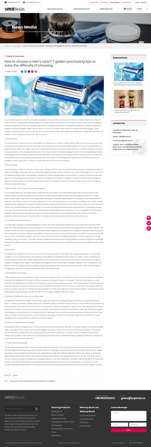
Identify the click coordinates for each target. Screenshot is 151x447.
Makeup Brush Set (89, 407)
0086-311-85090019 (122, 130)
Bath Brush (84, 422)
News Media (17, 46)
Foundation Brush (86, 419)
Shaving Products (60, 407)
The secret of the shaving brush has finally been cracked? (32, 381)
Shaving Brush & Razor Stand (62, 422)
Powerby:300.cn (63, 443)
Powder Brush (85, 426)
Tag (71, 443)
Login (137, 2)
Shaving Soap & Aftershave (62, 429)
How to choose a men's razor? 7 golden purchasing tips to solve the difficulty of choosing (128, 85)
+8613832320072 (13, 2)
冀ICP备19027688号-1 (136, 443)
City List (76, 443)
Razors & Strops (57, 415)
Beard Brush (56, 435)
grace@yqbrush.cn (33, 2)
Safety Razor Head (58, 418)
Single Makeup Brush (88, 415)
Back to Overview (14, 56)
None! (15, 375)
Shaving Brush (56, 411)
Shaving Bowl (56, 425)
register (143, 2)
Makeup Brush (87, 411)
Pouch (53, 432)
